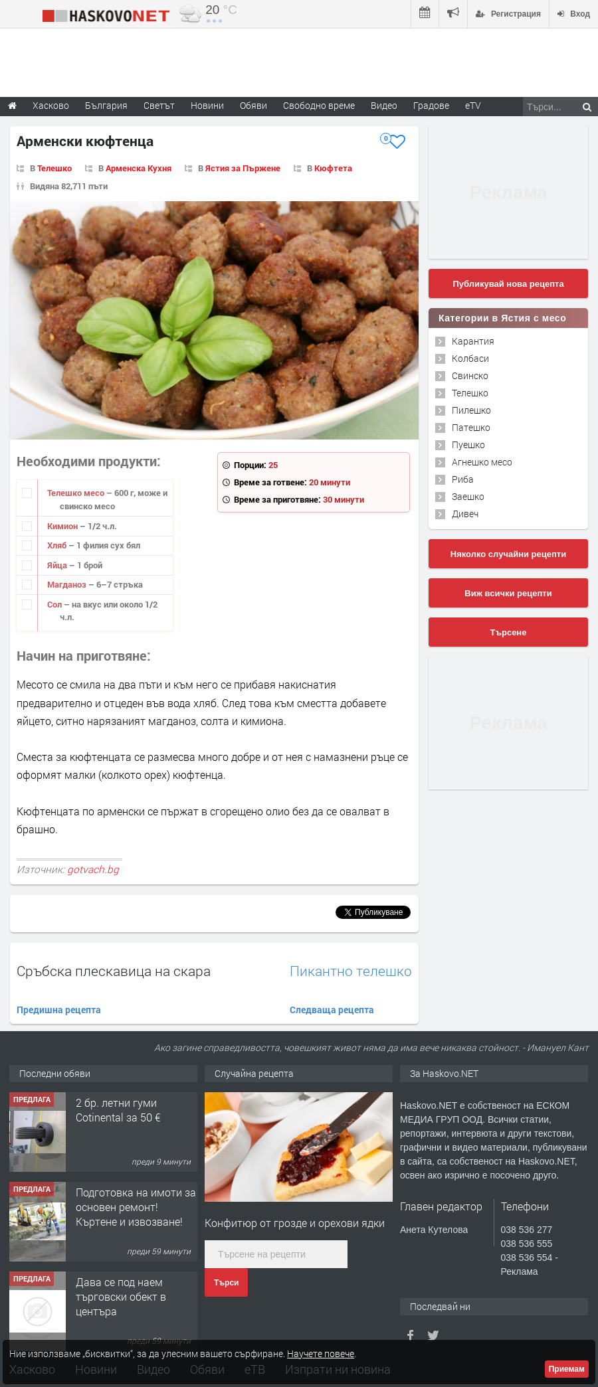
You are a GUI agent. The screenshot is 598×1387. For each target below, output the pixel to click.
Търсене (508, 632)
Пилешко (471, 410)
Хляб (57, 545)
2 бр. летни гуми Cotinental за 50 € (118, 1110)
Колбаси (470, 358)
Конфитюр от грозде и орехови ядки (295, 1223)
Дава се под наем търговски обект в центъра (121, 1297)
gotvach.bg (93, 869)
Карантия (473, 341)
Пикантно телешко (351, 971)
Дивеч (465, 513)
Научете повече (320, 1353)
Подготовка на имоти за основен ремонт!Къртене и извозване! (136, 1207)
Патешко (471, 427)
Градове (431, 105)
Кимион (63, 526)
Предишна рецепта (59, 1009)
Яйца (58, 565)
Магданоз (67, 584)
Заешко (468, 496)
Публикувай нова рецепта (507, 284)
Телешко (54, 168)
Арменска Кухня (138, 168)
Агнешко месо (482, 461)
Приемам (567, 1369)
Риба (463, 479)
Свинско (470, 375)
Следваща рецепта (332, 1009)
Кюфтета (333, 168)
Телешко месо (76, 493)
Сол (55, 604)
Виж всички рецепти (507, 593)
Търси (226, 1282)
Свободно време (319, 105)
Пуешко (468, 444)
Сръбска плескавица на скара (114, 970)
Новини (207, 105)
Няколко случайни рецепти (508, 554)
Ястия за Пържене (242, 168)
